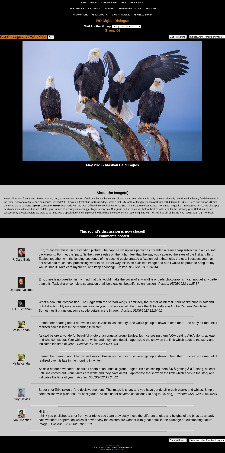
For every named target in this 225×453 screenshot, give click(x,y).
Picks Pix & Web (119, 449)
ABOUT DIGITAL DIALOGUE (130, 9)
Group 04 (112, 30)
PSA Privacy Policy (112, 445)
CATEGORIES (94, 9)
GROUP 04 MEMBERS (121, 15)
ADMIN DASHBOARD (143, 15)
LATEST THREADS (76, 9)
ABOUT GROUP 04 (100, 15)
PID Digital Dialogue (112, 21)
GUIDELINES (109, 9)
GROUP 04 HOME (80, 15)
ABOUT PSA (151, 9)
